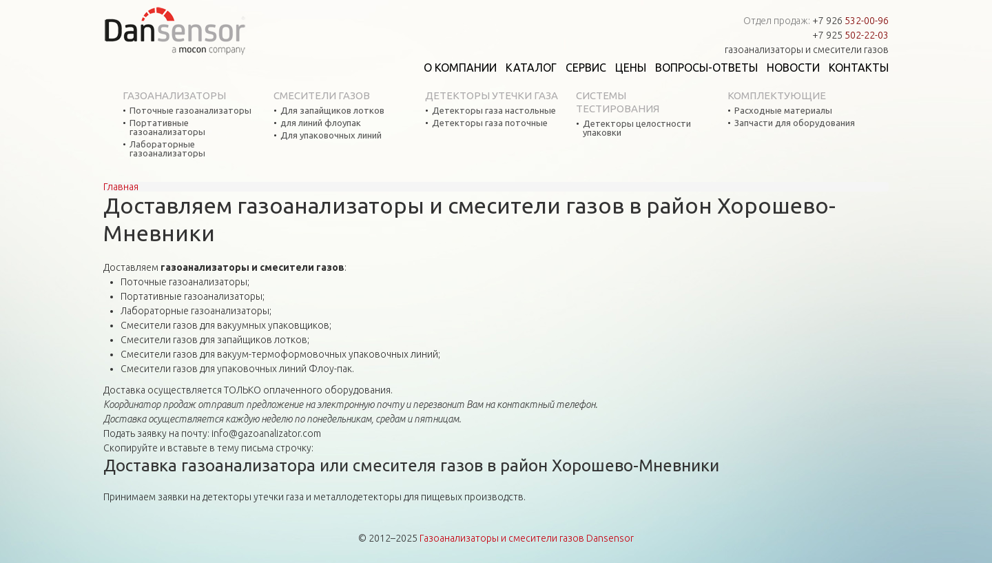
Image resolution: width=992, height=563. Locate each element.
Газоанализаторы (174, 95)
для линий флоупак (320, 123)
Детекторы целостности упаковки (637, 128)
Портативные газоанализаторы (167, 127)
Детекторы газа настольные (494, 110)
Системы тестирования (617, 102)
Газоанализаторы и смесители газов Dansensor (527, 538)
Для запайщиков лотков (332, 110)
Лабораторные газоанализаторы (167, 149)
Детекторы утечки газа (491, 95)
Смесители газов (321, 95)
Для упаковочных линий (331, 135)
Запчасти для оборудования (794, 123)
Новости (793, 67)
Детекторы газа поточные (490, 123)
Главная (120, 186)
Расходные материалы (783, 110)
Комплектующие (776, 95)
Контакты (859, 67)
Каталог (531, 67)
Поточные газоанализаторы (190, 110)
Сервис (586, 67)
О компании (460, 67)
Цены (630, 67)
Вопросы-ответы (706, 67)
